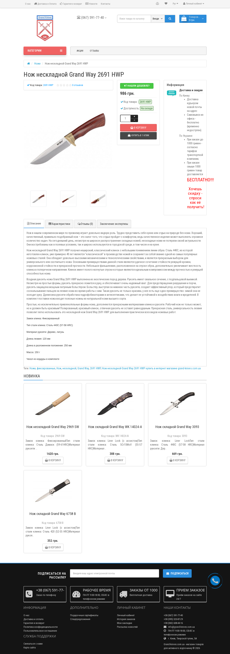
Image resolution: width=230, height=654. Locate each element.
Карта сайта (30, 647)
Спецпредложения (80, 619)
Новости (91, 3)
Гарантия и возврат (71, 3)
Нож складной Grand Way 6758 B (52, 514)
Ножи (32, 368)
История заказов (126, 619)
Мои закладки (124, 623)
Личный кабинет (126, 615)
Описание (34, 223)
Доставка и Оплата (45, 3)
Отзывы (94, 50)
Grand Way (83, 368)
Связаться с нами (33, 643)
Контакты (105, 4)
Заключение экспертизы (114, 223)
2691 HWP (95, 368)
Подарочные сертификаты (84, 615)
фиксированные (46, 368)
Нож (58, 368)
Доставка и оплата (33, 619)
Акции (80, 50)
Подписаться (177, 573)
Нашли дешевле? (136, 85)
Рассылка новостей (127, 626)
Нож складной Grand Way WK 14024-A (115, 427)
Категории (45, 51)
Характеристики (59, 223)
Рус (175, 3)
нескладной (69, 368)
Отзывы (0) (85, 223)
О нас (27, 4)
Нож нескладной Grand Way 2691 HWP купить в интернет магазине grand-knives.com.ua (151, 368)
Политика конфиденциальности (41, 626)
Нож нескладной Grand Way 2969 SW (52, 427)
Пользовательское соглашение (40, 630)
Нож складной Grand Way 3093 (177, 427)
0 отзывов (77, 85)
